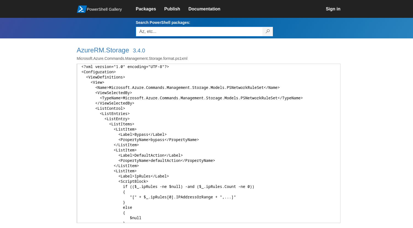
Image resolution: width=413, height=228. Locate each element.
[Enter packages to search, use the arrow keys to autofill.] (199, 31)
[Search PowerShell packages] (267, 31)
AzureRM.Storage (103, 50)
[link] (150, 9)
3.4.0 (139, 50)
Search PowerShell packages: (163, 22)
